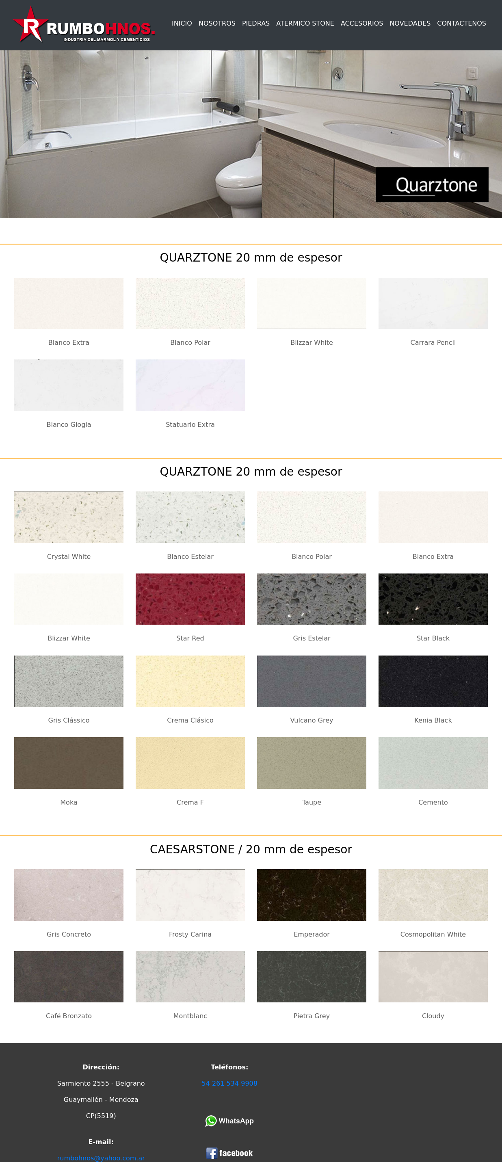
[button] (256, 25)
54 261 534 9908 (229, 1083)
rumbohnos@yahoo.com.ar (101, 1158)
